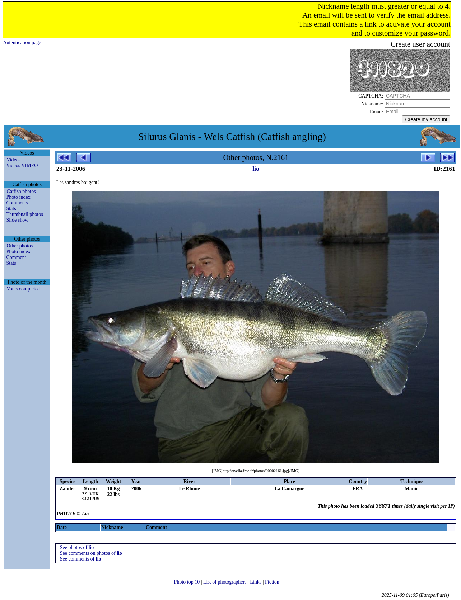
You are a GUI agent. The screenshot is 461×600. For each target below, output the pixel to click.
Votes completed (23, 289)
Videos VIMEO (22, 165)
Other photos (19, 246)
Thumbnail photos (24, 214)
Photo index (18, 197)
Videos (13, 159)
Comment (16, 257)
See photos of (77, 547)
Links (256, 582)
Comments (17, 202)
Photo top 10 (187, 582)
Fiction (272, 582)
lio (255, 168)
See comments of (80, 559)
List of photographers (225, 582)
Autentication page (22, 42)
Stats (11, 208)
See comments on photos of (91, 553)
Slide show (17, 220)
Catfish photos (21, 191)
